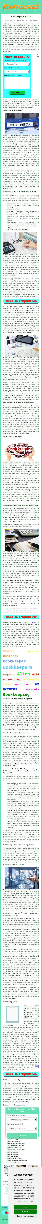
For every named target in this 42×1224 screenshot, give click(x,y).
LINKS (21, 13)
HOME (17, 13)
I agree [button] (25, 1207)
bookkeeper (23, 1096)
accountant (35, 175)
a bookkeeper (13, 107)
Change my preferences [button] (25, 1216)
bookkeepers (35, 830)
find (8, 1083)
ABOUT (25, 13)
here (26, 1101)
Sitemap (4, 1207)
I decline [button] (25, 1211)
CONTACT (30, 13)
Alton (34, 622)
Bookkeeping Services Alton (15, 1105)
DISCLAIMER (36, 13)
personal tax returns (29, 1047)
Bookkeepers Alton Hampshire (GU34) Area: (19, 24)
